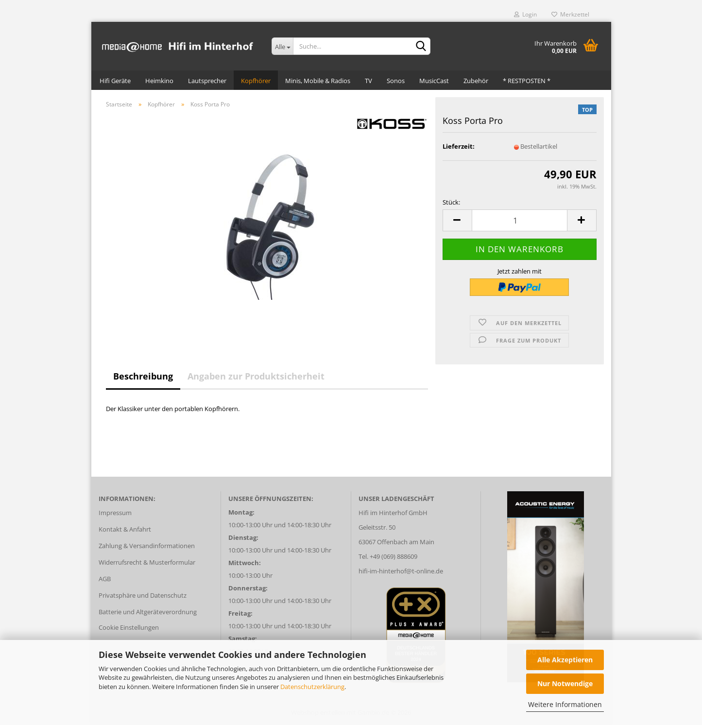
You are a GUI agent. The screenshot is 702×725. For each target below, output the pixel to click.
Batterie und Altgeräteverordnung (148, 611)
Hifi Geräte (115, 80)
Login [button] (525, 14)
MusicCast (434, 80)
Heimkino (159, 80)
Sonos (396, 80)
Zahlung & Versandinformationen (147, 545)
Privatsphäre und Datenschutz (143, 595)
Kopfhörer (256, 80)
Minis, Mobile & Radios (317, 80)
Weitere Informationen (565, 704)
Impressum (115, 512)
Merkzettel (570, 14)
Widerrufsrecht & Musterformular (147, 562)
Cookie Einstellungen (129, 627)
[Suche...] (282, 46)
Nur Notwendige (565, 683)
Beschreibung (143, 376)
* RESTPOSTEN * (526, 80)
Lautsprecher (207, 80)
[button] (457, 220)
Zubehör (475, 80)
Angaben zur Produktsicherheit (256, 376)
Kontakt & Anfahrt (125, 529)
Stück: (451, 202)
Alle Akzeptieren (565, 659)
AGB (105, 578)
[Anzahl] (519, 220)
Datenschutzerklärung (312, 686)
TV (368, 80)
